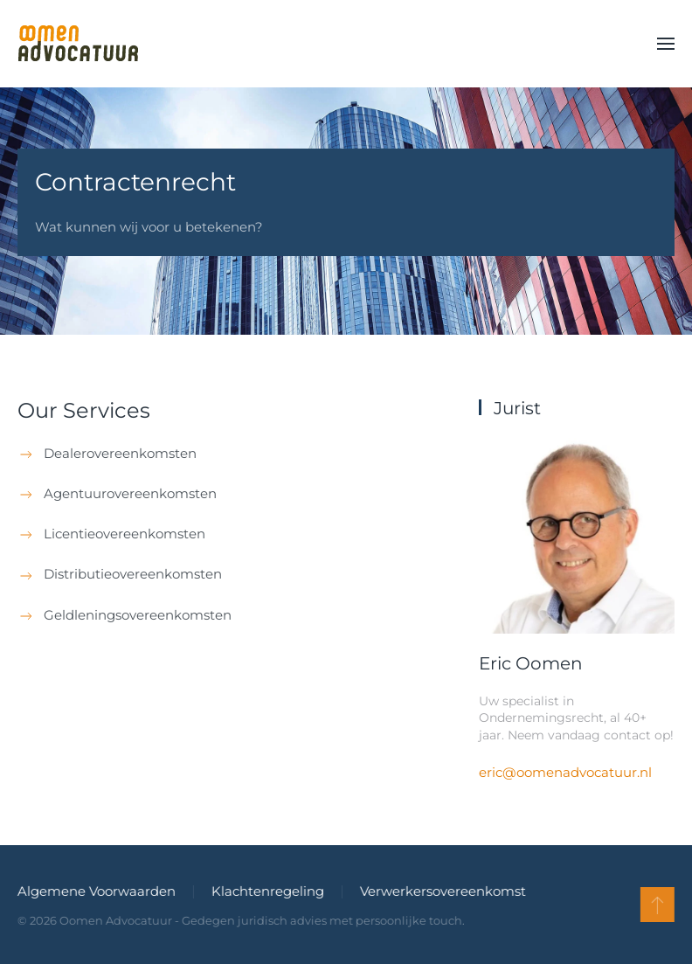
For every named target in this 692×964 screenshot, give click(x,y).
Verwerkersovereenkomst (441, 891)
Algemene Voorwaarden (95, 891)
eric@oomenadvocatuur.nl (565, 772)
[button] (666, 43)
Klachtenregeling (266, 891)
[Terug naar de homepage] (77, 43)
